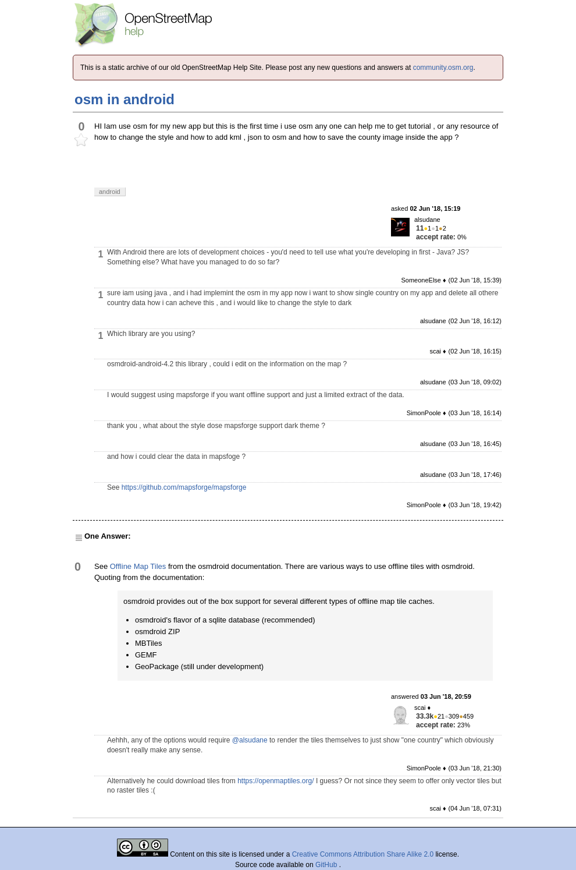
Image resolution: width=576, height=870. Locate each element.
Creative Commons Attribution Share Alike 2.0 (362, 854)
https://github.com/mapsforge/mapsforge (184, 487)
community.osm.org (443, 67)
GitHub (327, 865)
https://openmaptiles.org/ (275, 781)
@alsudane (250, 740)
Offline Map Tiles (138, 566)
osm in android (124, 99)
